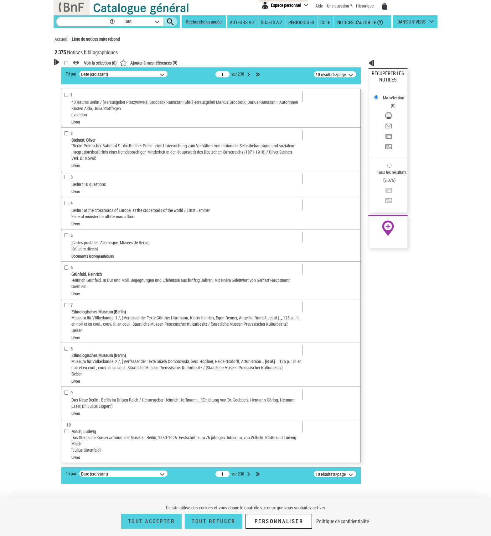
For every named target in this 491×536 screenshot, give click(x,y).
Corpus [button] (68, 283)
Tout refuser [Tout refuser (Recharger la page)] (213, 521)
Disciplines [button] (71, 294)
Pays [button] (65, 304)
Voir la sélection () (180, 63)
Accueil (60, 39)
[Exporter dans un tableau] (396, 109)
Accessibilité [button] (73, 120)
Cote (325, 22)
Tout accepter (151, 521)
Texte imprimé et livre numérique (94, 151)
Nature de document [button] (80, 141)
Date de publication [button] (79, 231)
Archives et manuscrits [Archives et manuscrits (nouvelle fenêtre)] (382, 192)
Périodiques (301, 22)
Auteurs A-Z (242, 22)
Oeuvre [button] (67, 200)
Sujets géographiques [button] (82, 252)
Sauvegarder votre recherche (93, 97)
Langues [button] (69, 221)
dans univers (411, 23)
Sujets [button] (67, 242)
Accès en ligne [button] (75, 130)
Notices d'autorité (356, 22)
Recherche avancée (204, 21)
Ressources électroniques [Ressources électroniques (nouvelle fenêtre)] (384, 199)
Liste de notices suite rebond (96, 39)
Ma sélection (383, 83)
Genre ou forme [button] (75, 262)
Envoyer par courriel (390, 102)
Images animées (78, 170)
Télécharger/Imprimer (391, 94)
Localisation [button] (73, 189)
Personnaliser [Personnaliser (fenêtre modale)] (279, 521)
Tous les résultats (387, 134)
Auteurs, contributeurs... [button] (84, 210)
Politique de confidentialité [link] (342, 521)
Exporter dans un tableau (394, 109)
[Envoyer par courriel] (396, 102)
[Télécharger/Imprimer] (396, 94)
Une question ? (339, 6)
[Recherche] (82, 21)
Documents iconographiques (90, 160)
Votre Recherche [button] (80, 72)
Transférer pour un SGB (392, 117)
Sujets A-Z (271, 22)
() (229, 63)
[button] (112, 21)
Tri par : (152, 74)
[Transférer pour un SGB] (396, 117)
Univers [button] (68, 273)
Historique (365, 6)
